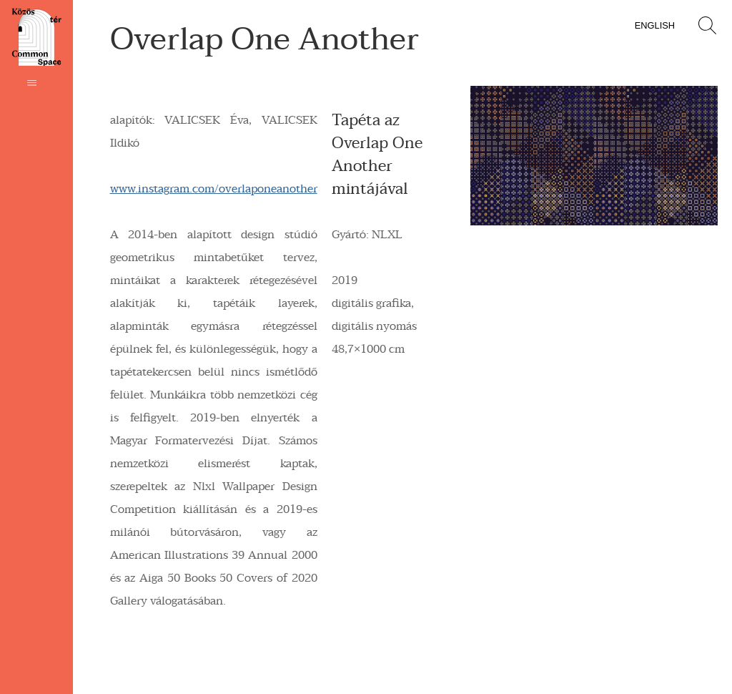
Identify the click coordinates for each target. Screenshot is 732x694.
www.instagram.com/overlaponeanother (213, 189)
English (655, 25)
